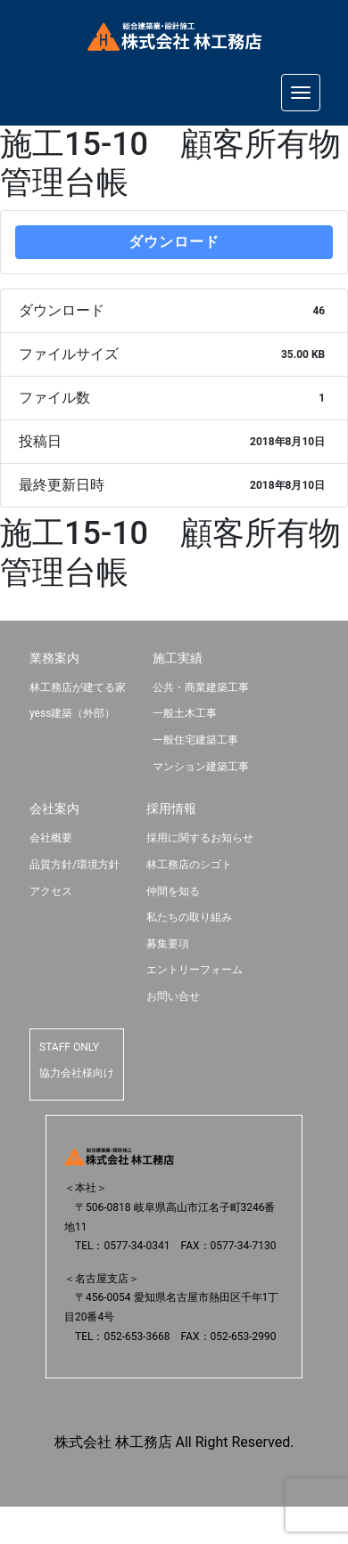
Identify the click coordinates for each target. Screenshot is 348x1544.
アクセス (50, 891)
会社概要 (50, 838)
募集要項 (167, 944)
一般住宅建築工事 (195, 740)
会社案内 (54, 808)
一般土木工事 (185, 713)
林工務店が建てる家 (77, 687)
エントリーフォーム (194, 969)
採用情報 (171, 808)
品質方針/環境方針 (74, 864)
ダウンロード (174, 241)
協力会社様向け (76, 1073)
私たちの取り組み (189, 917)
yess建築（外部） (72, 713)
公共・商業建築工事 (201, 687)
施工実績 (178, 658)
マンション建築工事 (201, 766)
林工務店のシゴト (189, 864)
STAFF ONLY (69, 1047)
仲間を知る (173, 891)
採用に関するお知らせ (199, 838)
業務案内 (54, 658)
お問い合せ (173, 996)
